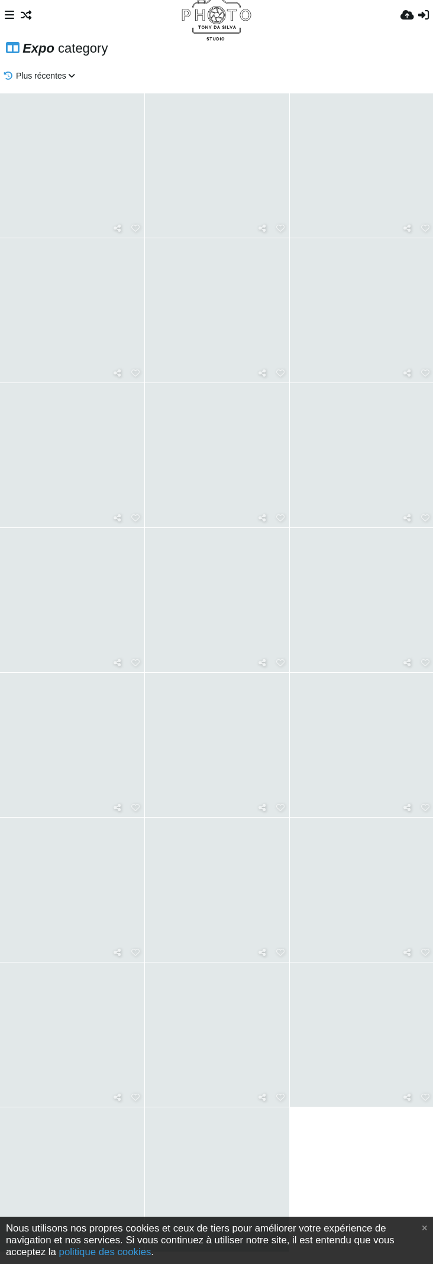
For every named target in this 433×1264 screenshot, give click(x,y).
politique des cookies (105, 1251)
